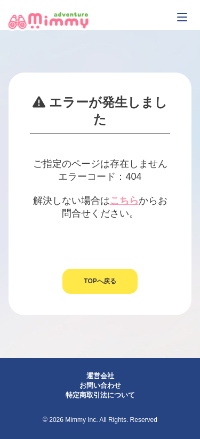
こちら (124, 200)
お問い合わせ (100, 385)
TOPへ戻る (100, 281)
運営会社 (100, 376)
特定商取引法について (100, 395)
